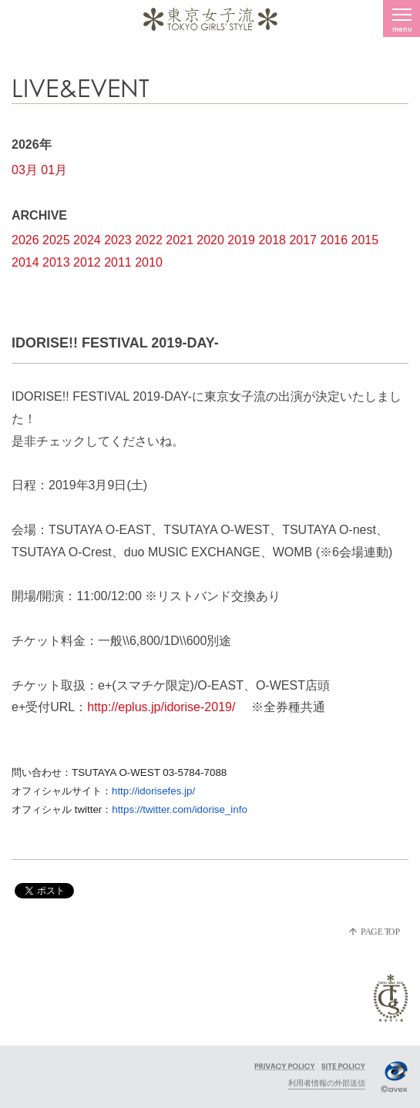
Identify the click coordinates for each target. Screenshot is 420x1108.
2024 (87, 240)
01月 (54, 169)
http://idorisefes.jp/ (153, 791)
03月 (25, 169)
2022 (149, 240)
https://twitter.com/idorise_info (179, 809)
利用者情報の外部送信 (326, 1083)
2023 (118, 240)
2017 (303, 240)
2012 (87, 262)
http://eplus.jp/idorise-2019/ (161, 706)
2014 (25, 262)
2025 (56, 240)
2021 (179, 240)
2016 (334, 240)
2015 (365, 240)
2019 (241, 240)
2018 (272, 240)
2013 (56, 262)
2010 (149, 262)
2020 (210, 240)
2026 (25, 240)
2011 (118, 262)
